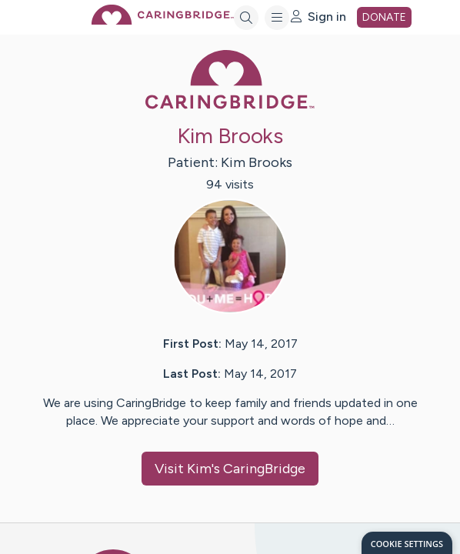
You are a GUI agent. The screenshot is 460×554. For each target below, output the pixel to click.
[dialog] (407, 543)
